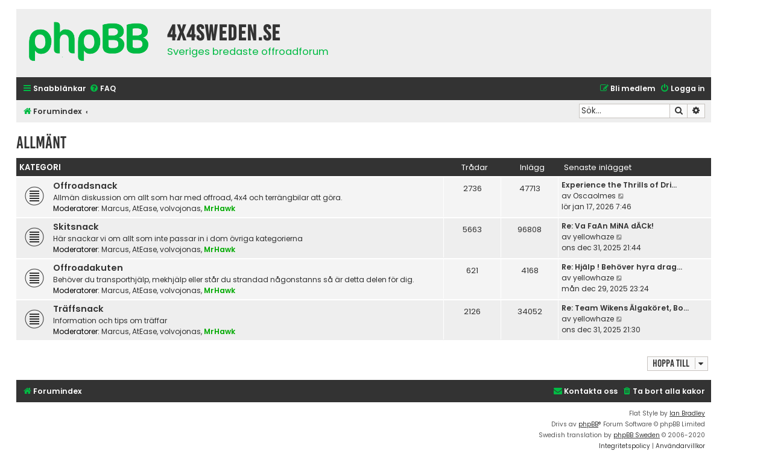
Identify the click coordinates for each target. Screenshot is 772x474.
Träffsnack (78, 309)
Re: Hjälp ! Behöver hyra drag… (622, 267)
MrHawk (219, 208)
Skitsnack (76, 227)
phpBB (588, 424)
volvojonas (180, 208)
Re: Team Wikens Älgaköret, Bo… (625, 308)
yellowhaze (593, 237)
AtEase (144, 208)
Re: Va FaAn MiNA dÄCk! (608, 226)
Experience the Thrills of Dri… (619, 185)
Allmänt (41, 142)
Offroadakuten (88, 268)
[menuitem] (102, 89)
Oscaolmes (594, 196)
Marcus (115, 208)
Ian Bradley (687, 413)
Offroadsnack (85, 186)
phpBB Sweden (636, 435)
